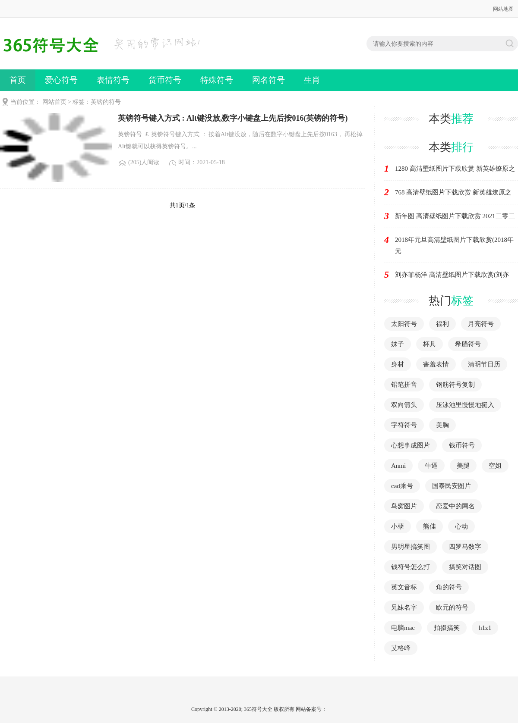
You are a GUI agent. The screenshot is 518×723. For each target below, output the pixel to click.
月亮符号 (481, 323)
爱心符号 (61, 80)
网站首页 (54, 102)
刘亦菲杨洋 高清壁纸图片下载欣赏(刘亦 (452, 274)
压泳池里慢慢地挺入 (465, 404)
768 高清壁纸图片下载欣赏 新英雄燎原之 (453, 192)
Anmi (398, 465)
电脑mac (403, 627)
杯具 (429, 344)
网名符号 (268, 80)
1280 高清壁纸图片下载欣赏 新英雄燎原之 (455, 168)
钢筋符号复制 (455, 384)
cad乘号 (402, 485)
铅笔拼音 (404, 384)
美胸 (442, 425)
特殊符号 (216, 80)
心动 (461, 526)
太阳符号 (404, 323)
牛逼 (431, 465)
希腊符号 (468, 344)
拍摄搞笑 (447, 627)
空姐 (495, 465)
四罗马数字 (465, 546)
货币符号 (164, 80)
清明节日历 (484, 364)
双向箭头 (404, 404)
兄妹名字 (404, 607)
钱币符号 (462, 445)
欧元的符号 (452, 607)
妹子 (397, 344)
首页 (17, 80)
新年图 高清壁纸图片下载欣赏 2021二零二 (455, 216)
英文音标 (404, 587)
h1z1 (485, 627)
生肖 (312, 80)
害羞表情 (436, 364)
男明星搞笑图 (410, 546)
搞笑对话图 (465, 566)
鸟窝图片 (404, 506)
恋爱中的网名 (455, 506)
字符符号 (404, 425)
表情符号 (113, 80)
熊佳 (429, 526)
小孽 (397, 526)
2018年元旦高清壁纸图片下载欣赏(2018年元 (454, 245)
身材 (397, 364)
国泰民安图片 (451, 485)
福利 (442, 323)
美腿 (463, 465)
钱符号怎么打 (410, 566)
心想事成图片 (410, 445)
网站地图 (503, 9)
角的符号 (449, 587)
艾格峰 (401, 648)
